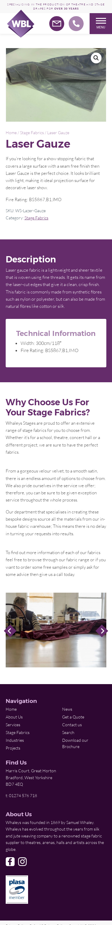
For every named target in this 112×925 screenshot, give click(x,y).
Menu (101, 23)
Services (13, 724)
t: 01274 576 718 (21, 795)
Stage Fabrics (32, 132)
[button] (96, 58)
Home (11, 132)
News (67, 709)
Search (68, 732)
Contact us (72, 724)
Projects (13, 747)
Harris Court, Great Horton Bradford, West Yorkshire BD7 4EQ (31, 777)
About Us (14, 716)
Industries (15, 740)
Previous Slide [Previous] (10, 631)
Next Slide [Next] (102, 631)
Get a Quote (73, 716)
